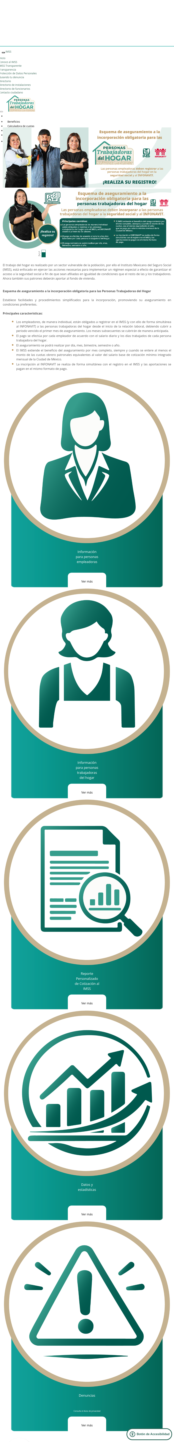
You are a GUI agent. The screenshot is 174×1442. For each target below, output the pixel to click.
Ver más (87, 581)
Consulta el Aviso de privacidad (87, 1411)
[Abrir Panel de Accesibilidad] (149, 1434)
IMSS (8, 51)
